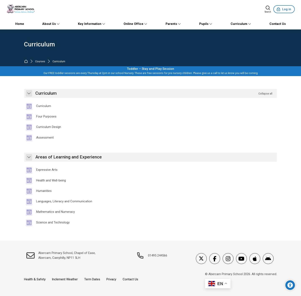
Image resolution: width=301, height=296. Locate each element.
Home (27, 61)
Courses (40, 61)
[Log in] (284, 9)
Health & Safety (35, 279)
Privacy (111, 279)
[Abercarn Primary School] (21, 9)
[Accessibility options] (290, 285)
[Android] (268, 258)
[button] (29, 93)
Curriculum (39, 44)
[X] (201, 258)
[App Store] (254, 258)
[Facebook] (214, 258)
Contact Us (130, 279)
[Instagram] (228, 258)
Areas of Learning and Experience (68, 157)
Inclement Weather (65, 279)
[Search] (268, 9)
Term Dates (92, 279)
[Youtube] (241, 258)
